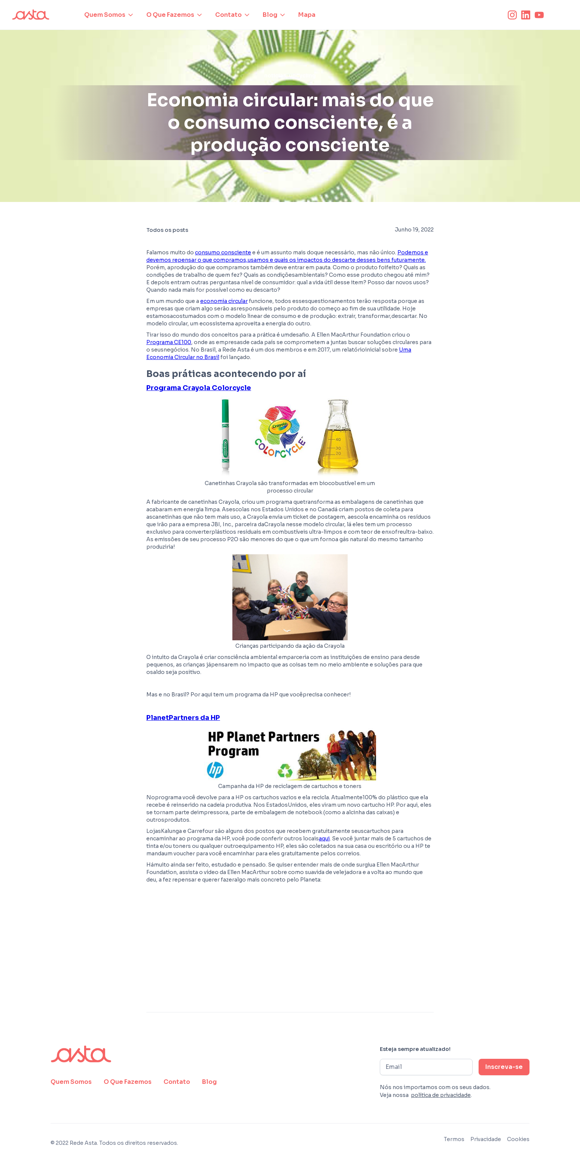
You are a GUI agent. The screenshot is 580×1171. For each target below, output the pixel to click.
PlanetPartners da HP (183, 718)
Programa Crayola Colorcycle (198, 388)
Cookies (518, 1139)
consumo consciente (223, 252)
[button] (109, 15)
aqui (324, 838)
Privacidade (485, 1139)
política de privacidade (441, 1095)
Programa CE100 (168, 342)
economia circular (224, 301)
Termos (454, 1139)
